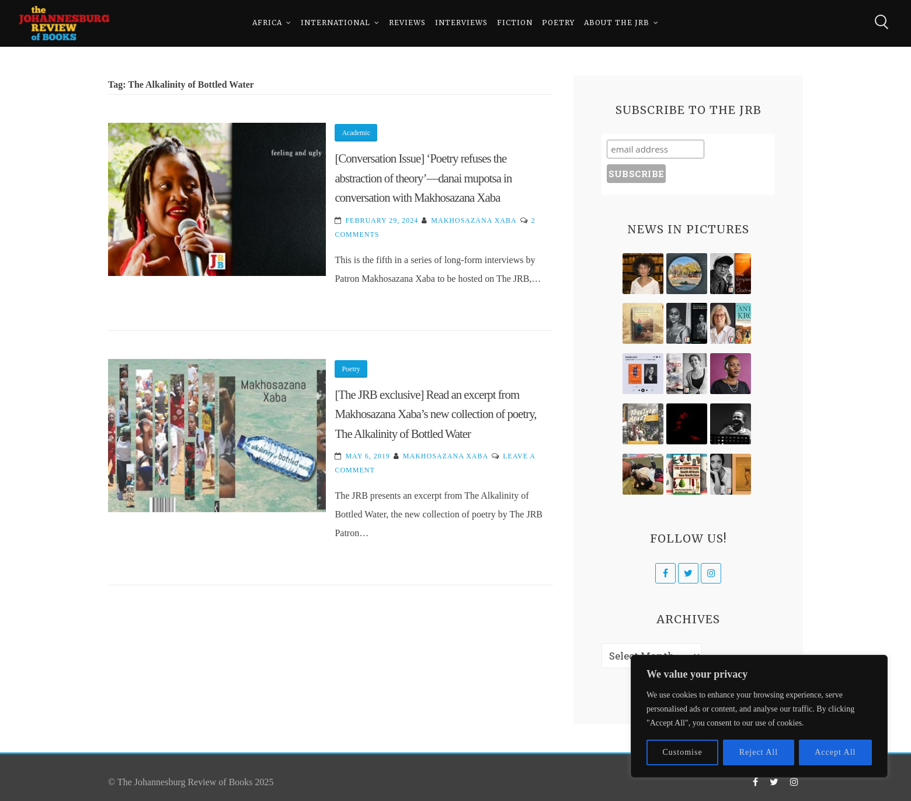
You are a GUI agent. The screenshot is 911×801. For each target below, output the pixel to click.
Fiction (515, 23)
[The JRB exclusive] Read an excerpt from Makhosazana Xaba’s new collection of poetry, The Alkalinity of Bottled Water (435, 414)
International (335, 23)
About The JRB (616, 23)
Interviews (461, 23)
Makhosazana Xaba (473, 220)
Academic (356, 133)
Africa (267, 23)
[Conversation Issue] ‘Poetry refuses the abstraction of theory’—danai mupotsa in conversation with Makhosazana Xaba (423, 177)
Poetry (558, 23)
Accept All (835, 752)
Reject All (758, 752)
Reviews (407, 23)
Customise (683, 752)
